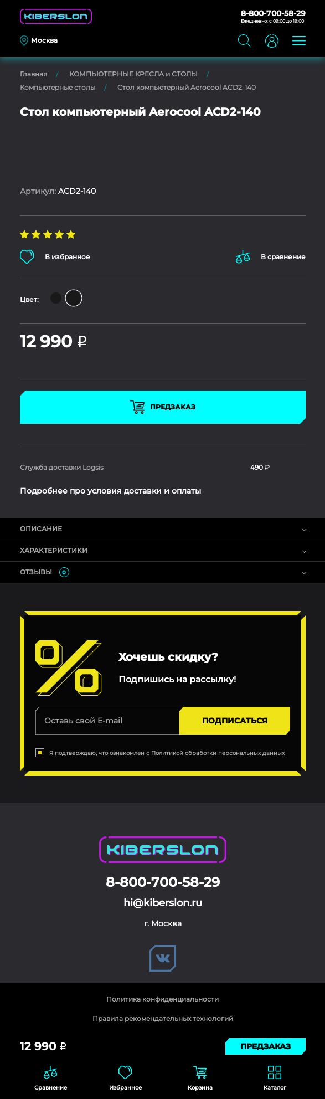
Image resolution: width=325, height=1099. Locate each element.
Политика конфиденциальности (162, 999)
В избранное (55, 257)
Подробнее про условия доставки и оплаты (110, 491)
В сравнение (271, 257)
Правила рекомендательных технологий (162, 1018)
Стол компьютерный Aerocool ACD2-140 (186, 87)
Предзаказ (162, 407)
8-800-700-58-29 (273, 13)
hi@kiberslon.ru (162, 903)
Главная (33, 74)
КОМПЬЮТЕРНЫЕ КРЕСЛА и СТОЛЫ (133, 74)
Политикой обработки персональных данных (218, 753)
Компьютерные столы (57, 87)
